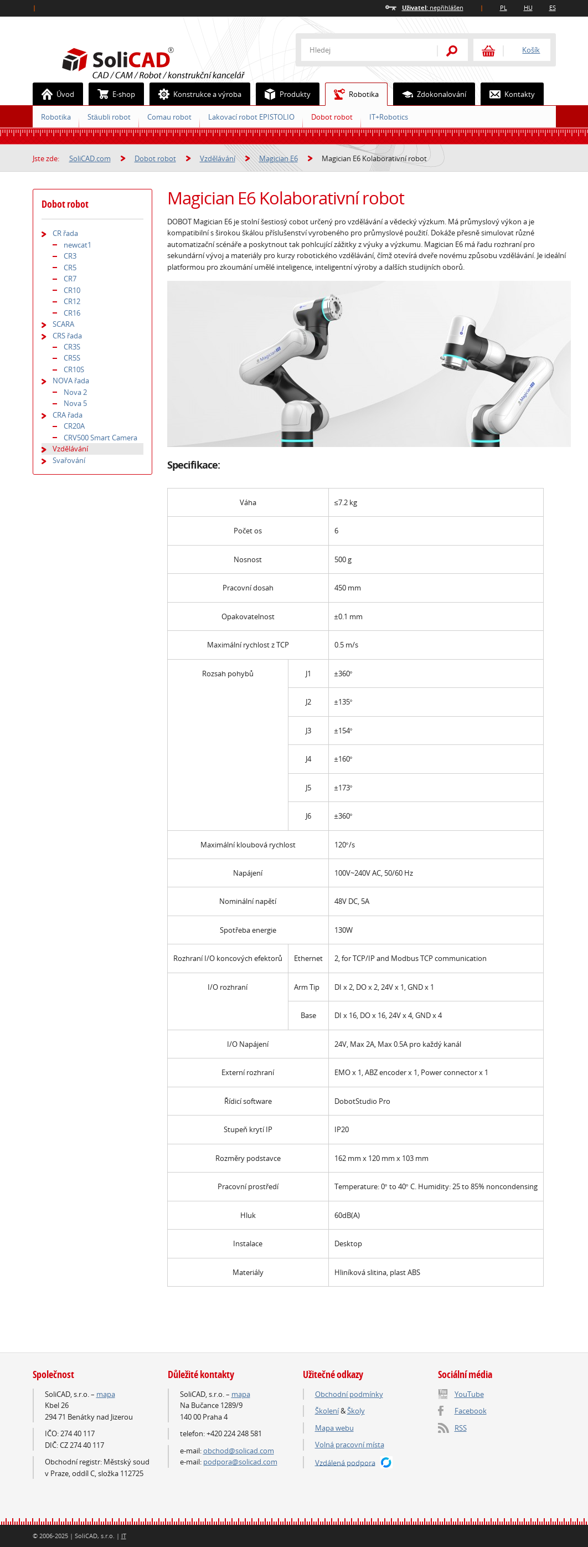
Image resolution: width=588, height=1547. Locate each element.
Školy (356, 1411)
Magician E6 (278, 158)
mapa (105, 1394)
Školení (327, 1411)
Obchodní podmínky (349, 1394)
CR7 (70, 279)
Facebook (471, 1411)
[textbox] (362, 50)
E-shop (112, 94)
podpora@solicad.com (240, 1462)
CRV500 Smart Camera (100, 438)
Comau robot (169, 117)
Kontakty (508, 94)
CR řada (65, 233)
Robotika (352, 94)
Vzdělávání (217, 158)
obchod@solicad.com (238, 1451)
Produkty (283, 94)
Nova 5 (75, 403)
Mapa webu (334, 1428)
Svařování (69, 460)
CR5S (72, 358)
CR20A (74, 426)
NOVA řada (71, 381)
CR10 (72, 290)
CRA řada (67, 415)
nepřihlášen (432, 7)
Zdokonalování (430, 94)
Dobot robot (332, 117)
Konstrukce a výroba (195, 94)
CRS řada (67, 336)
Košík (531, 50)
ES (552, 7)
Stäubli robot (109, 117)
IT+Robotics (388, 117)
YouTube (469, 1394)
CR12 (72, 301)
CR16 (72, 313)
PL (503, 7)
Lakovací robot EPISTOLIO (251, 117)
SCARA (63, 324)
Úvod (53, 94)
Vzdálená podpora (345, 1462)
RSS (461, 1428)
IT (123, 1535)
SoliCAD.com (171, 61)
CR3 (70, 256)
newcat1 (77, 245)
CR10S (74, 369)
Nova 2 (75, 392)
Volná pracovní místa (349, 1445)
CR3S (72, 347)
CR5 (70, 268)
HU (528, 7)
